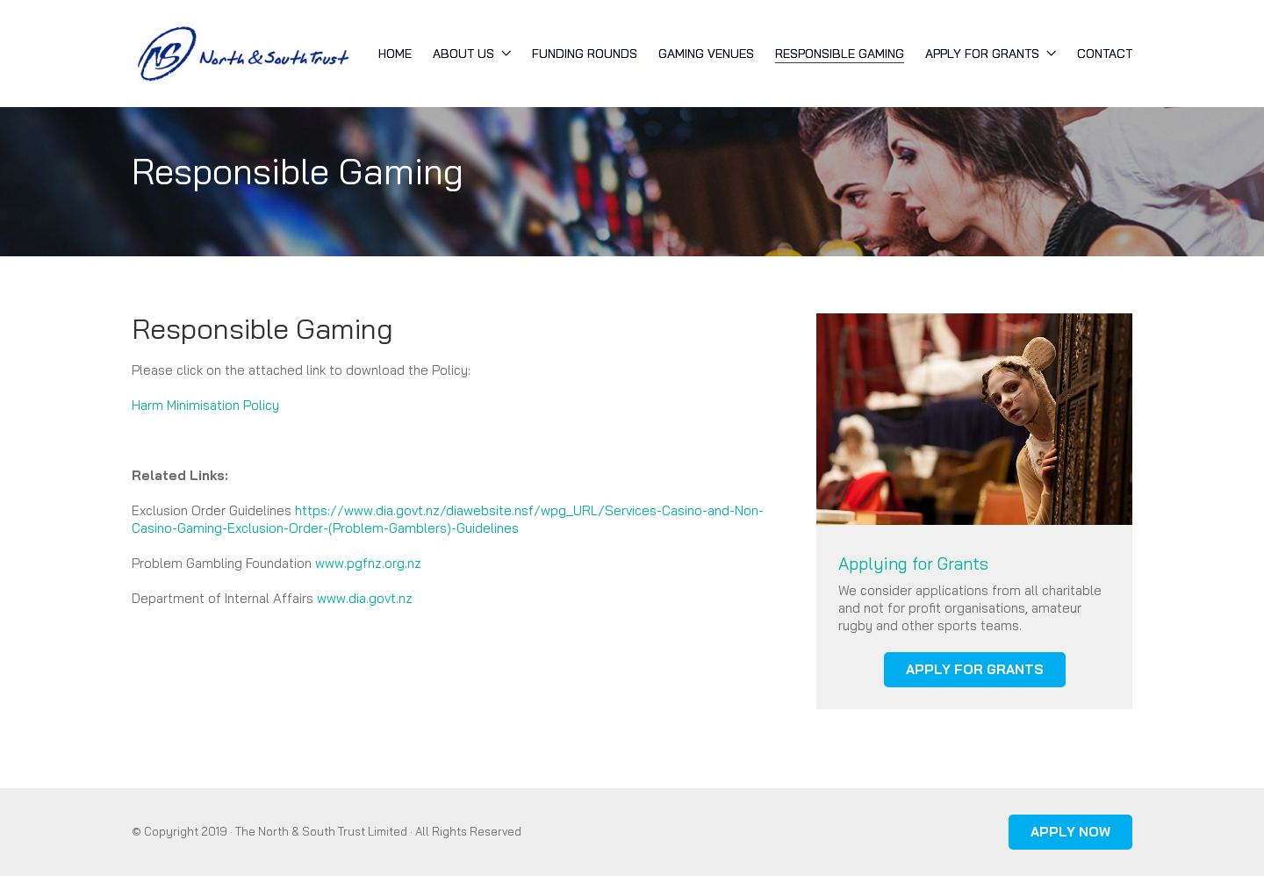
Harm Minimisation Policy (205, 405)
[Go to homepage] (242, 53)
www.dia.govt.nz (365, 598)
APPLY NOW (1070, 831)
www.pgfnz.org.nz (368, 563)
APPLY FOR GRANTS (975, 669)
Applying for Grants (913, 563)
